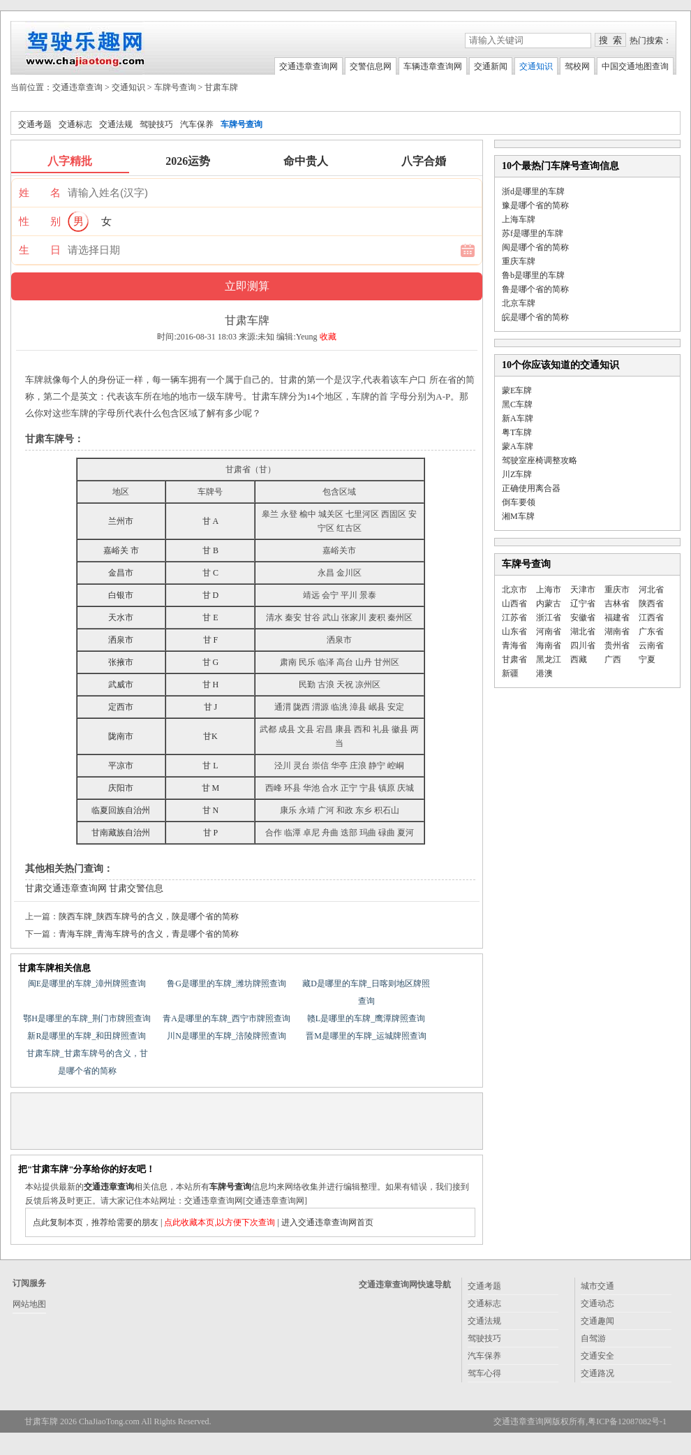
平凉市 (120, 765)
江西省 (651, 617)
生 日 (40, 250)
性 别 (40, 221)
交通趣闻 (597, 1321)
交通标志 (75, 124)
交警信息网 (371, 66)
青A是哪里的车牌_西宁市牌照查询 (226, 1018)
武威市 (120, 684)
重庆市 (617, 589)
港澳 (544, 673)
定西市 (120, 707)
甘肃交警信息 (136, 888)
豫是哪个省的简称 (535, 205)
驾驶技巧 (156, 124)
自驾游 (593, 1338)
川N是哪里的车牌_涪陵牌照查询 (226, 1036)
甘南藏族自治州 (120, 833)
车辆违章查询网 (432, 66)
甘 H (210, 684)
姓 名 (40, 192)
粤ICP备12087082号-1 (627, 1421)
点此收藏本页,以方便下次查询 (219, 1222)
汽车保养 (197, 124)
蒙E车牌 (517, 390)
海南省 (548, 645)
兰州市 (120, 521)
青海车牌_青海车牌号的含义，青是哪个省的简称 (149, 934)
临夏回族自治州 (120, 810)
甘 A (210, 521)
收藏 (328, 337)
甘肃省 (514, 659)
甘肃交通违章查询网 (66, 888)
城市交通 (597, 1286)
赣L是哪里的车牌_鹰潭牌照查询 (366, 1018)
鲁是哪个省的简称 (535, 289)
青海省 (514, 645)
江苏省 (514, 617)
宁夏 (647, 659)
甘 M (211, 788)
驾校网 (577, 66)
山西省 (514, 603)
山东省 (514, 631)
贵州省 (617, 645)
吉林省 (617, 603)
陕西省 (651, 603)
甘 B (210, 550)
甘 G (210, 662)
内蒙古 (548, 603)
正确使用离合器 (531, 488)
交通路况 (597, 1373)
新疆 (510, 673)
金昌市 (120, 573)
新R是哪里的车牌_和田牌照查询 (86, 1036)
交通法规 (116, 124)
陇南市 (120, 736)
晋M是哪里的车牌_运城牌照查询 (366, 1036)
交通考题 (35, 124)
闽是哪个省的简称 (535, 247)
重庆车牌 (518, 261)
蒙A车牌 (517, 446)
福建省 (617, 617)
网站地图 (29, 1304)
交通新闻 (490, 66)
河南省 (548, 631)
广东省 (651, 631)
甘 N (210, 810)
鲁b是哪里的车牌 (533, 275)
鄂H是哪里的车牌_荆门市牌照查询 (87, 1018)
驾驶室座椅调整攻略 (539, 460)
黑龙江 (548, 659)
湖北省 (582, 631)
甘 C (210, 573)
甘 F (210, 640)
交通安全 (597, 1356)
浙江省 (548, 617)
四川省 (582, 645)
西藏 (578, 659)
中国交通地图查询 (635, 66)
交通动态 (597, 1303)
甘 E (210, 617)
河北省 (651, 589)
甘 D (210, 595)
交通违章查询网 (308, 66)
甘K (210, 736)
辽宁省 (582, 603)
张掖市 (120, 662)
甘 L (210, 765)
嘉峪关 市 (121, 550)
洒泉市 (120, 640)
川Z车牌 (517, 474)
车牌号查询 (175, 87)
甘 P (210, 833)
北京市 (514, 589)
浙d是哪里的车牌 (533, 191)
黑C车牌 (517, 404)
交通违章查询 (77, 87)
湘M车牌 (518, 516)
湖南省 (617, 631)
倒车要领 (518, 502)
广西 (612, 659)
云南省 (651, 645)
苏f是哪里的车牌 (532, 233)
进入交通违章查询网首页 (327, 1222)
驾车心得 (484, 1373)
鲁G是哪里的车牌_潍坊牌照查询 (226, 983)
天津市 (582, 589)
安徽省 (582, 617)
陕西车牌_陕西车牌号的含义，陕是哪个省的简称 (149, 916)
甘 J (211, 707)
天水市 (120, 617)
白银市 (120, 595)
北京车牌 (518, 303)
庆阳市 (120, 788)
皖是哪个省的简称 (535, 317)
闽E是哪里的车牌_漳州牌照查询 (87, 983)
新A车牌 (517, 418)
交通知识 (536, 66)
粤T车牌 (517, 432)
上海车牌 (518, 219)
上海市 (548, 589)
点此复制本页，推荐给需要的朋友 (95, 1222)
